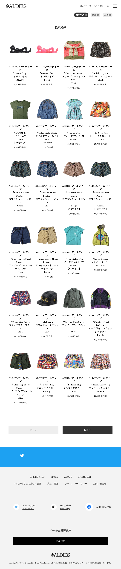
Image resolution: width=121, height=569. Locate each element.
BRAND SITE (84, 476)
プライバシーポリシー (76, 483)
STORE (54, 476)
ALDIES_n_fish (29, 505)
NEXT (87, 430)
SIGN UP (60, 541)
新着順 (107, 14)
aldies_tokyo (65, 508)
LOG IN (98, 6)
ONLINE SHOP (37, 476)
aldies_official (65, 505)
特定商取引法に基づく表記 (28, 483)
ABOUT (68, 476)
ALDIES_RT (28, 508)
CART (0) (85, 6)
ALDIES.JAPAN (103, 507)
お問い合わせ (99, 483)
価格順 (95, 14)
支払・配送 (52, 483)
